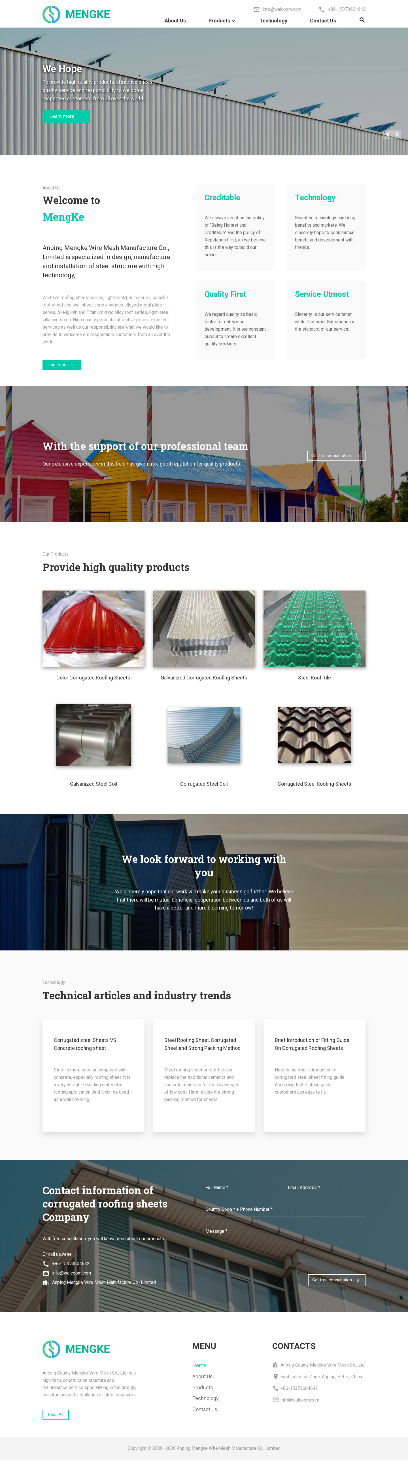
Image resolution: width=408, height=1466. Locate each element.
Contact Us (323, 21)
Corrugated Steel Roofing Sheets (314, 788)
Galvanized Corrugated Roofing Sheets (204, 682)
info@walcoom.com (66, 1278)
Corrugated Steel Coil (204, 788)
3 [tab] (212, 147)
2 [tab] (204, 147)
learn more (66, 368)
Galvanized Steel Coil (93, 788)
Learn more (67, 117)
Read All (59, 1420)
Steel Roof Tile (314, 682)
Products (223, 23)
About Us (175, 21)
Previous (387, 136)
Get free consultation (332, 458)
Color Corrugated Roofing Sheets (93, 682)
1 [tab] (195, 147)
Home (199, 1370)
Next (396, 136)
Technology (273, 21)
